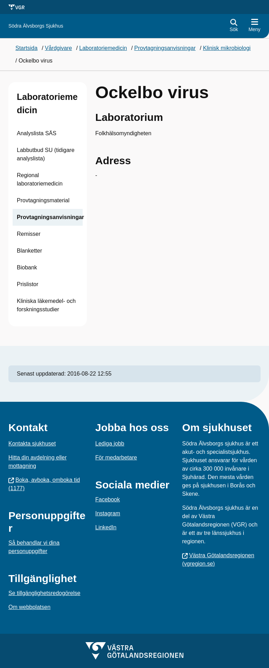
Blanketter (29, 251)
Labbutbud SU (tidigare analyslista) (46, 154)
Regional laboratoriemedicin (40, 179)
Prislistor (27, 284)
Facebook (107, 499)
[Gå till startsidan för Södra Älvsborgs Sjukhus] (35, 26)
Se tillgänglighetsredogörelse (44, 593)
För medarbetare (116, 457)
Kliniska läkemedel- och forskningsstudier (46, 305)
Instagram (107, 513)
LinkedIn (106, 527)
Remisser (29, 234)
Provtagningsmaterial (43, 200)
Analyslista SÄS (36, 133)
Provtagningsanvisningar (50, 217)
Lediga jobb (109, 443)
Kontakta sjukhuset (32, 443)
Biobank (27, 267)
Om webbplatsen (29, 607)
